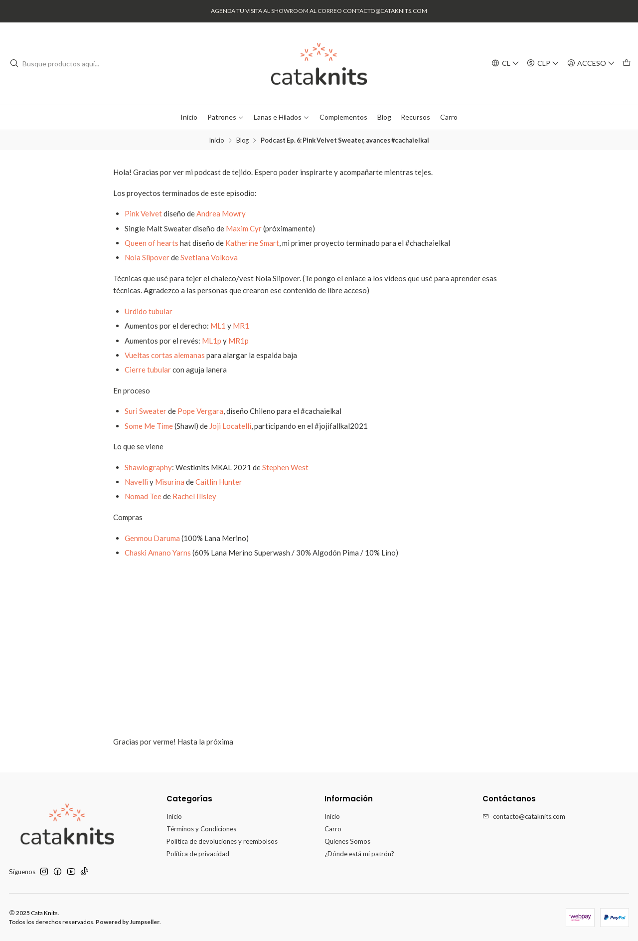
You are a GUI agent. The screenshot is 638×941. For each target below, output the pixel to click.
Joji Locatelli (230, 425)
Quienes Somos (347, 841)
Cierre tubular (148, 369)
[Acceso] (591, 63)
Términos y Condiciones (201, 829)
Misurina (169, 481)
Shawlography (148, 467)
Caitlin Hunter (218, 481)
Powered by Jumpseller (128, 922)
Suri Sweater (145, 410)
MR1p (238, 340)
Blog (384, 117)
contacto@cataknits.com (523, 816)
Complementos (343, 117)
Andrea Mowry (221, 213)
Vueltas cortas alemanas (165, 355)
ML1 (218, 325)
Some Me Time (149, 425)
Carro (449, 117)
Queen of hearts (151, 242)
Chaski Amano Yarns (158, 552)
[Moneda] (543, 63)
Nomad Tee (143, 496)
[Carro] (627, 63)
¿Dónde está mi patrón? (359, 854)
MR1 (241, 325)
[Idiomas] (505, 63)
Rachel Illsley (194, 496)
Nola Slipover (147, 257)
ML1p (211, 340)
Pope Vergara (200, 410)
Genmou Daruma (152, 538)
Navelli (136, 481)
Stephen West (285, 467)
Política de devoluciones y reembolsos (222, 841)
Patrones (225, 117)
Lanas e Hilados (282, 117)
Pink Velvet (143, 213)
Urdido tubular (148, 311)
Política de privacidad (197, 854)
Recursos (415, 117)
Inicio (188, 117)
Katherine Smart (252, 242)
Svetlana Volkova (209, 257)
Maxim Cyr (244, 228)
